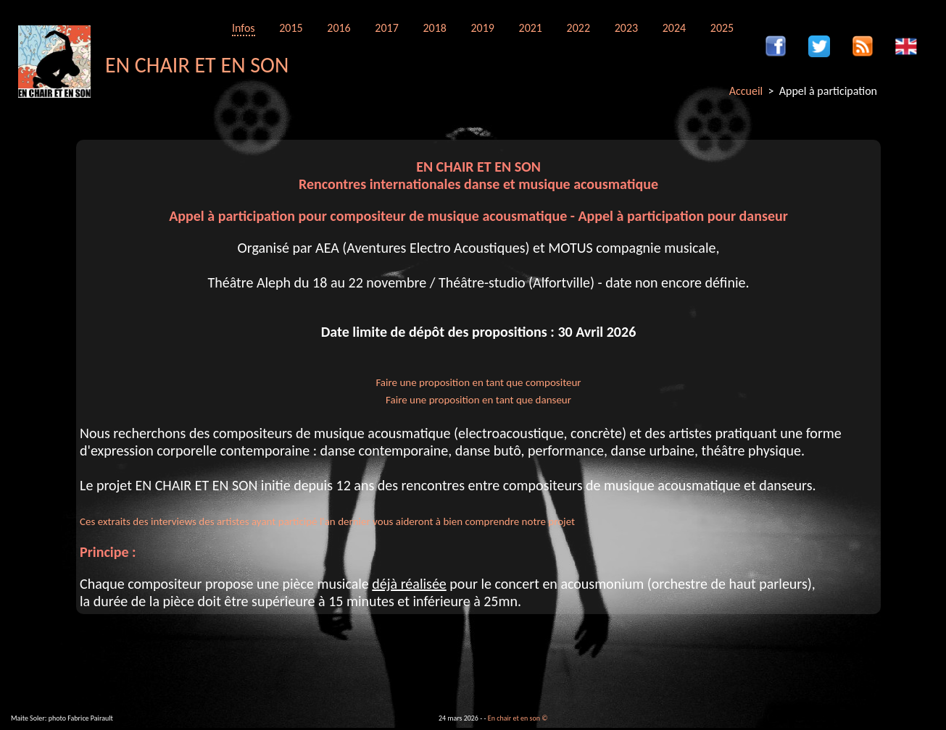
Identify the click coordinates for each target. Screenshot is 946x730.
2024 (674, 28)
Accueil (746, 91)
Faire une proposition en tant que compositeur (478, 382)
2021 (530, 28)
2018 (434, 28)
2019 (482, 28)
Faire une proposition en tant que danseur (478, 399)
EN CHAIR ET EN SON (197, 64)
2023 (626, 28)
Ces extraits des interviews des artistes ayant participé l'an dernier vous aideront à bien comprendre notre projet (327, 521)
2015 (290, 28)
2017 (386, 28)
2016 (338, 28)
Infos (243, 28)
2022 (578, 28)
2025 (722, 28)
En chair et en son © (518, 718)
